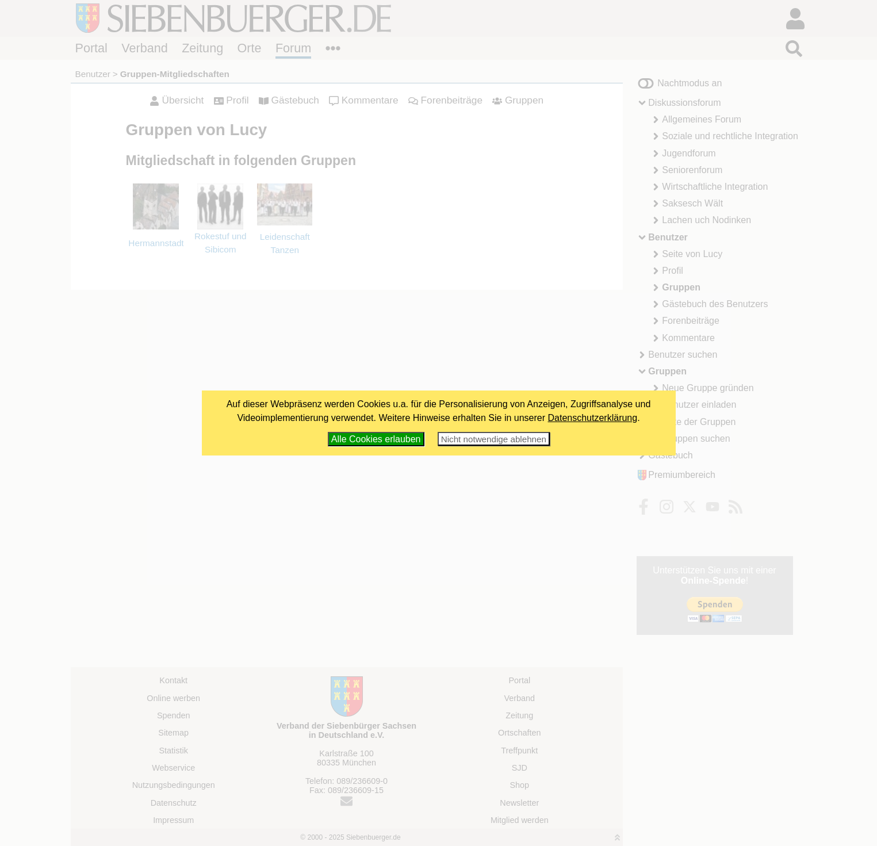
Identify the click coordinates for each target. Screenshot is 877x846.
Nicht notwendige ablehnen (493, 439)
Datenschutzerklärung (593, 418)
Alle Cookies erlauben (376, 439)
